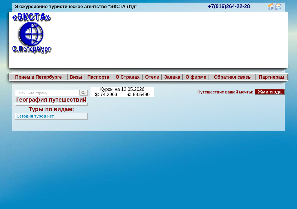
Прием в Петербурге (38, 77)
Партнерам (271, 77)
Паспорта (98, 77)
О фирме (196, 77)
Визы (76, 77)
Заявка (172, 77)
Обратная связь (232, 77)
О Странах (128, 77)
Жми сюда (269, 91)
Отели (152, 77)
